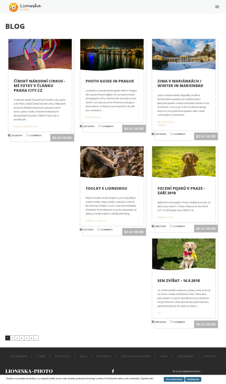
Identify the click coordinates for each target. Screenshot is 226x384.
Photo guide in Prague (110, 81)
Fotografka (18, 356)
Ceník (164, 356)
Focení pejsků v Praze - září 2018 (181, 190)
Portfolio (62, 356)
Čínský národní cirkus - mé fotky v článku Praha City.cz (39, 86)
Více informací (174, 379)
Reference (104, 356)
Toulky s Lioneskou (106, 188)
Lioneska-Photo (29, 371)
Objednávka (185, 356)
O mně (41, 356)
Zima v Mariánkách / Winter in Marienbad (180, 83)
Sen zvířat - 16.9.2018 (178, 280)
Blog (83, 356)
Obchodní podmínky (135, 356)
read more (62, 137)
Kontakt (210, 356)
